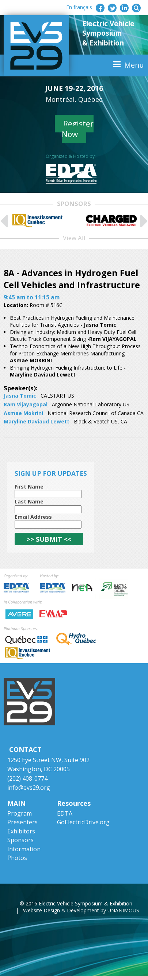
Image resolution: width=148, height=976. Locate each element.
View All (74, 238)
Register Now (78, 129)
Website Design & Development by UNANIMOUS (81, 910)
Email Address (33, 516)
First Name (29, 486)
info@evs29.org (28, 788)
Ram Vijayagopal (26, 404)
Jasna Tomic (20, 395)
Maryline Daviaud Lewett (36, 421)
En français (79, 7)
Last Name (29, 501)
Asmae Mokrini (23, 413)
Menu (134, 65)
